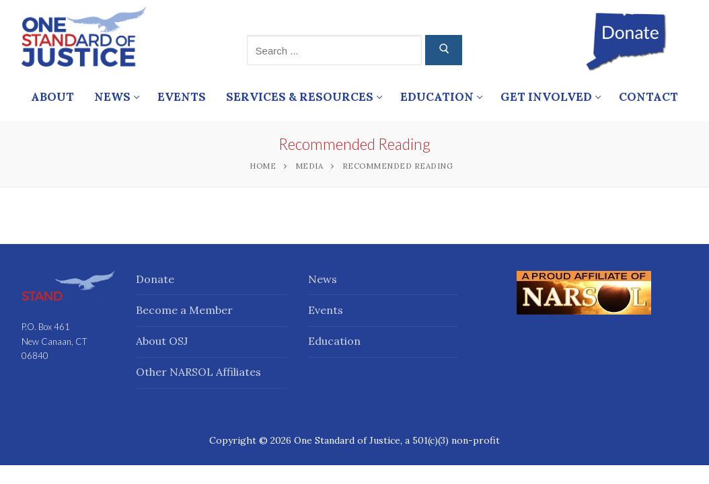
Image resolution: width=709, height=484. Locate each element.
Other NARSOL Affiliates (198, 371)
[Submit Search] (443, 50)
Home (263, 166)
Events (325, 310)
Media (309, 166)
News (322, 279)
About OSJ (162, 341)
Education (334, 341)
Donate (155, 279)
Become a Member (184, 310)
